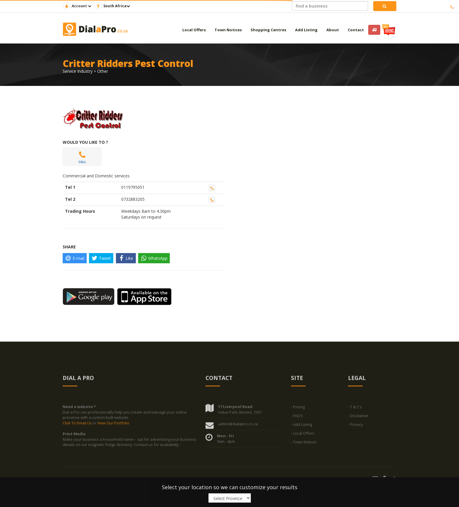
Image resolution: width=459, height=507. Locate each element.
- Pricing (298, 408)
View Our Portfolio (113, 424)
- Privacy (355, 425)
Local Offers (194, 29)
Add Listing (306, 29)
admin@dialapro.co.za (238, 425)
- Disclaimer (358, 417)
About (332, 29)
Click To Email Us (78, 424)
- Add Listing (301, 425)
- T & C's (355, 408)
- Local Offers (302, 434)
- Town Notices (304, 443)
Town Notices (228, 29)
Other (102, 71)
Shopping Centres (268, 29)
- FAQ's (297, 417)
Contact (356, 29)
